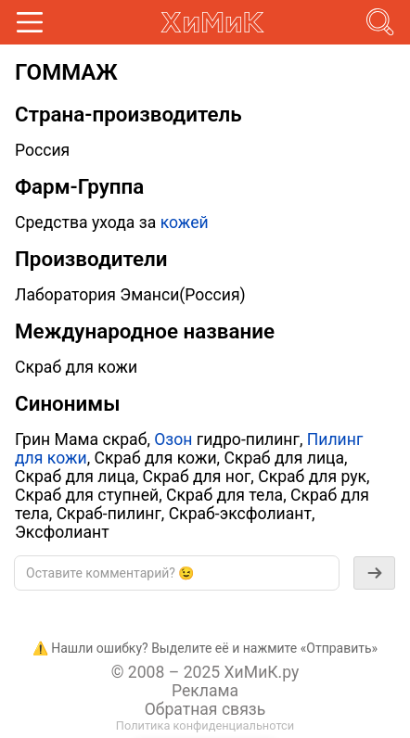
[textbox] (177, 573)
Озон (173, 439)
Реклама (205, 690)
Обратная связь (205, 709)
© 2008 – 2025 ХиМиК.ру (205, 672)
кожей (184, 222)
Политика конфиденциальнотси (205, 725)
